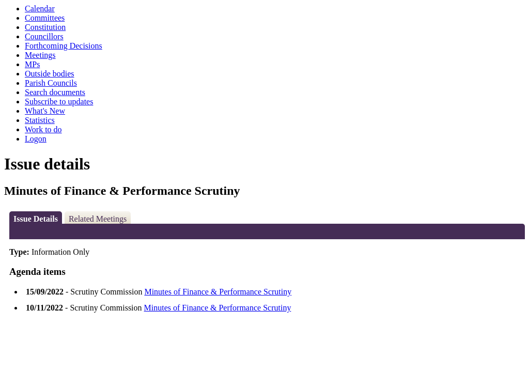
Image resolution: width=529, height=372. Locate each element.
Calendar (40, 8)
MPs (32, 64)
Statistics (40, 120)
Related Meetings (98, 218)
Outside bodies (49, 73)
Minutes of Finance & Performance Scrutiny (217, 291)
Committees (45, 17)
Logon (35, 138)
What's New (45, 110)
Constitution (45, 27)
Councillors (44, 36)
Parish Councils (51, 83)
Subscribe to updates (59, 101)
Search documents (55, 92)
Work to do (43, 129)
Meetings (40, 55)
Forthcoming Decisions (63, 45)
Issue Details (35, 218)
